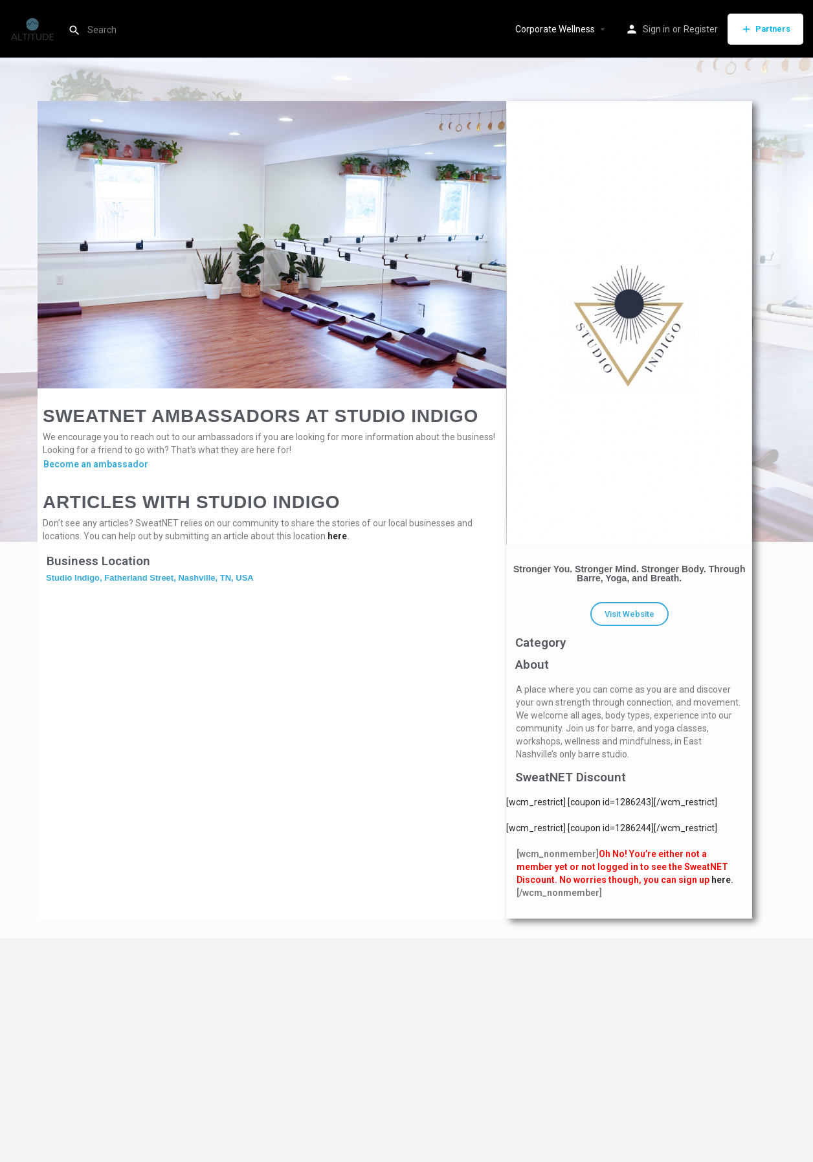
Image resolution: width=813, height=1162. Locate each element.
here (337, 536)
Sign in (656, 29)
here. (722, 880)
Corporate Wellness (555, 29)
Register (701, 29)
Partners (765, 29)
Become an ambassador (95, 464)
